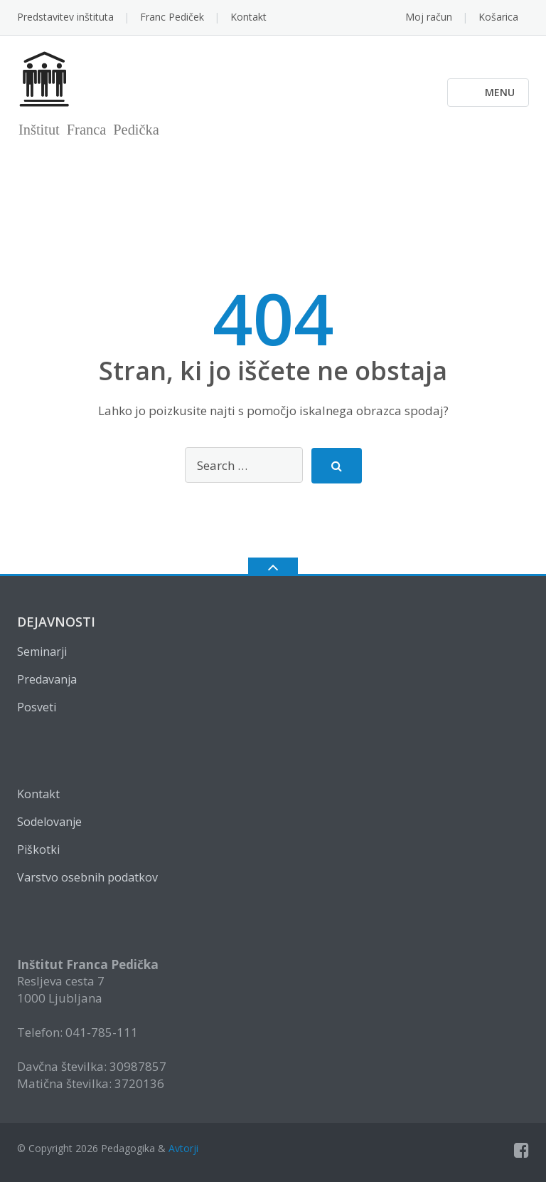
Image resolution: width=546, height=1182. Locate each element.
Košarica (498, 16)
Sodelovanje (49, 822)
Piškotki (38, 849)
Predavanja (47, 679)
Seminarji (42, 651)
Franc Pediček (172, 16)
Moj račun (428, 16)
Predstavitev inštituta (65, 16)
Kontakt (248, 16)
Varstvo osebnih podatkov (87, 877)
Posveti (36, 707)
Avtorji (183, 1148)
